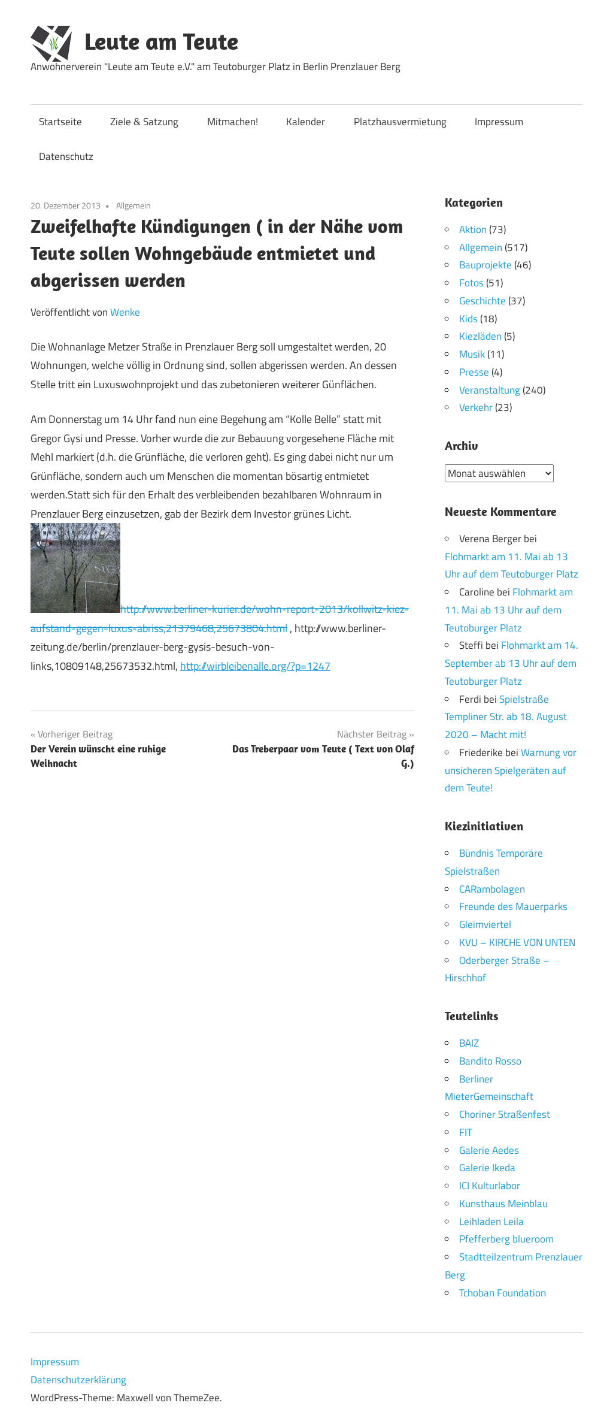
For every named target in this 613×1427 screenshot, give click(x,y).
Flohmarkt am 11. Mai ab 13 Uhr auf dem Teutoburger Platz (509, 610)
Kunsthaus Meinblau (503, 1203)
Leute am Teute (161, 41)
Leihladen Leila (491, 1221)
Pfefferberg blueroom (506, 1239)
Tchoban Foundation (502, 1292)
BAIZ (469, 1043)
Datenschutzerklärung (78, 1379)
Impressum (499, 121)
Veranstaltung (489, 390)
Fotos (471, 283)
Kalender (305, 121)
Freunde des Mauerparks (513, 906)
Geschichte (482, 301)
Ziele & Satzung (144, 121)
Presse (474, 372)
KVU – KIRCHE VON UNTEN (517, 942)
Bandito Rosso (490, 1060)
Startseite (60, 121)
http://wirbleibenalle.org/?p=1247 (255, 666)
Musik (472, 354)
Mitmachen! (232, 121)
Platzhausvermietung (400, 121)
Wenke (125, 312)
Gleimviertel (485, 924)
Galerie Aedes (489, 1149)
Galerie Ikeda (487, 1167)
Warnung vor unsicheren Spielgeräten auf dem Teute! (510, 770)
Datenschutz (66, 156)
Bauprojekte (485, 265)
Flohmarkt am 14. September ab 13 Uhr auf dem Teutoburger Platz (511, 663)
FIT (465, 1131)
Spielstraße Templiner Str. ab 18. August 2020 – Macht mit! (506, 716)
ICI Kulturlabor (489, 1185)
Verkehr (476, 407)
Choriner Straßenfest (504, 1114)
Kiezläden (480, 336)
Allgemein (133, 205)
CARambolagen (492, 888)
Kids (468, 318)
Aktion (473, 229)
